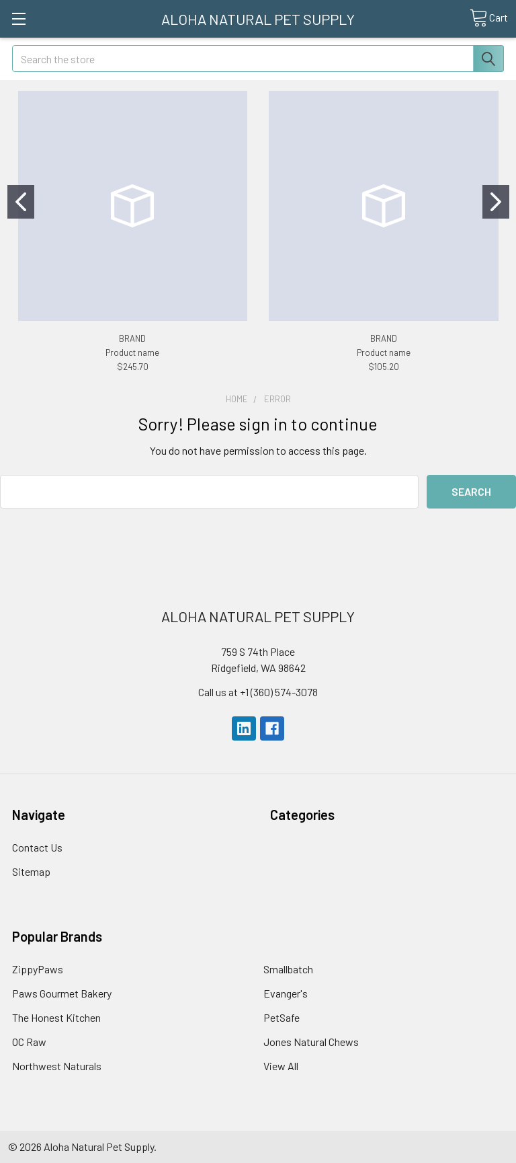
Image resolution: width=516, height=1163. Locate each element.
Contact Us (37, 847)
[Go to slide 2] (495, 202)
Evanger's (285, 993)
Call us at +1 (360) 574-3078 (258, 691)
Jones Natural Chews (311, 1041)
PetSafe (281, 1017)
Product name (132, 352)
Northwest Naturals (56, 1065)
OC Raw (29, 1041)
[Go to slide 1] (20, 202)
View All (280, 1065)
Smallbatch (288, 969)
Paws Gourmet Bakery (62, 993)
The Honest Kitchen (56, 1017)
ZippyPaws (37, 969)
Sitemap (31, 871)
